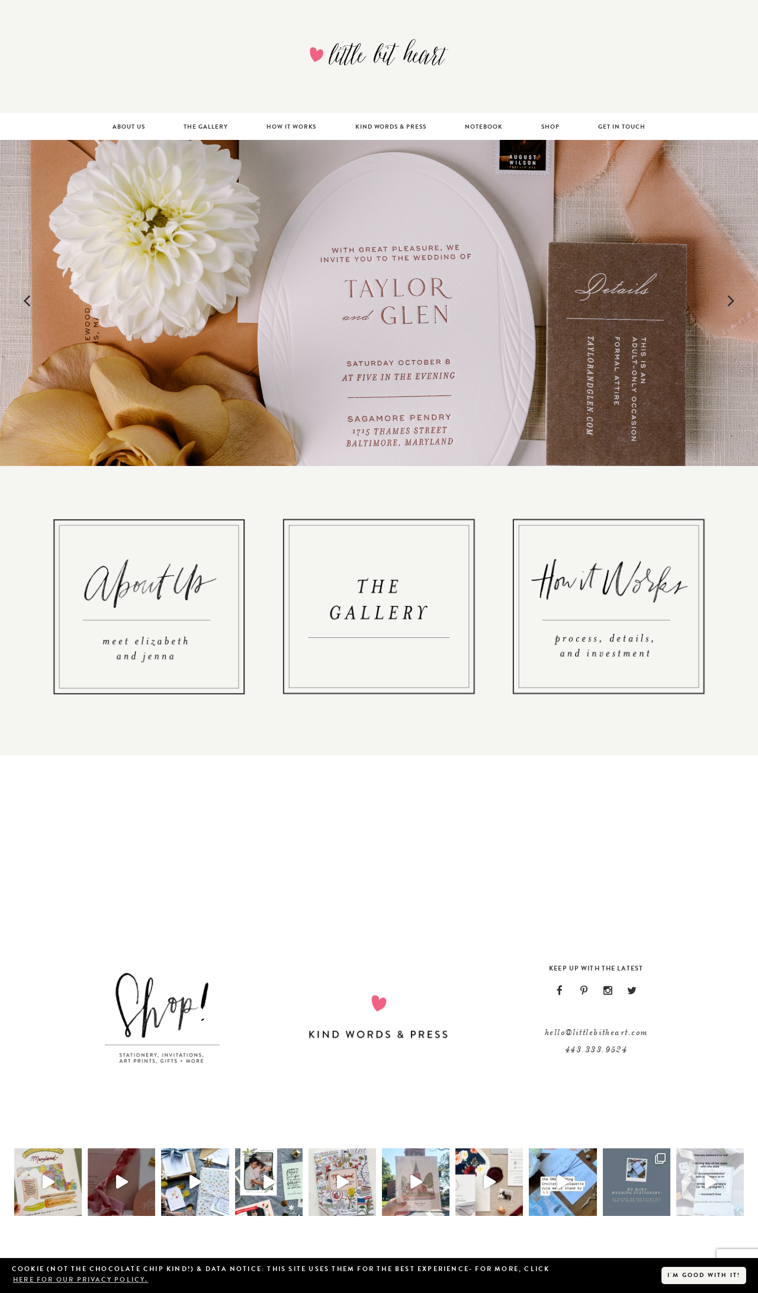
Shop (550, 126)
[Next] (729, 303)
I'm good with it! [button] (703, 1274)
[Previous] (29, 303)
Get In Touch (621, 126)
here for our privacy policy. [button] (81, 1280)
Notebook (484, 126)
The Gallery (206, 126)
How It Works (291, 126)
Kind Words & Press (390, 126)
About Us (129, 126)
